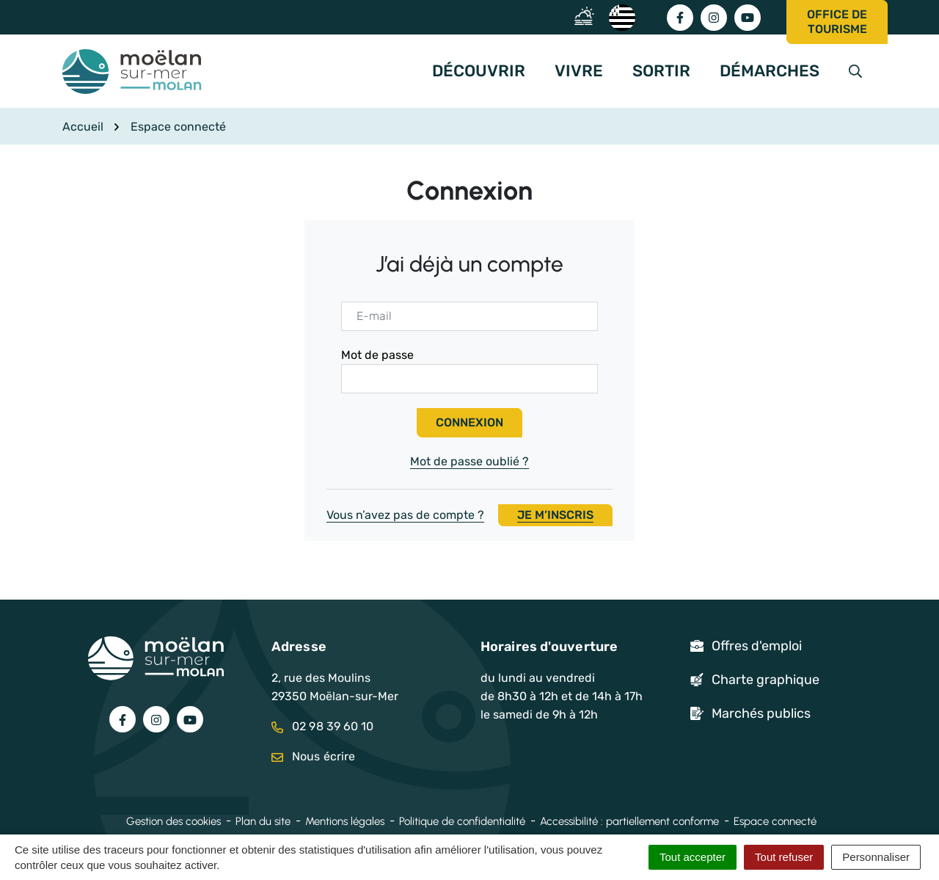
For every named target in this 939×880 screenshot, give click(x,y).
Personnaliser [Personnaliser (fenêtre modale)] (876, 857)
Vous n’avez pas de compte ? (469, 515)
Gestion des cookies (173, 821)
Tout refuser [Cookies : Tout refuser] (784, 857)
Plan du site (263, 821)
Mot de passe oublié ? (469, 461)
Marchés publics (761, 713)
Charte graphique (765, 680)
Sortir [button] (661, 71)
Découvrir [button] (478, 71)
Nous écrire (313, 756)
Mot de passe (377, 355)
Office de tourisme (837, 21)
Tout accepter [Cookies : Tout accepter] (693, 857)
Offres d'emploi (757, 646)
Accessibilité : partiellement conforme (629, 821)
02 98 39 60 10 (322, 726)
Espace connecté (775, 821)
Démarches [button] (769, 71)
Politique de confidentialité (462, 821)
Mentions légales (344, 821)
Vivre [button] (579, 71)
